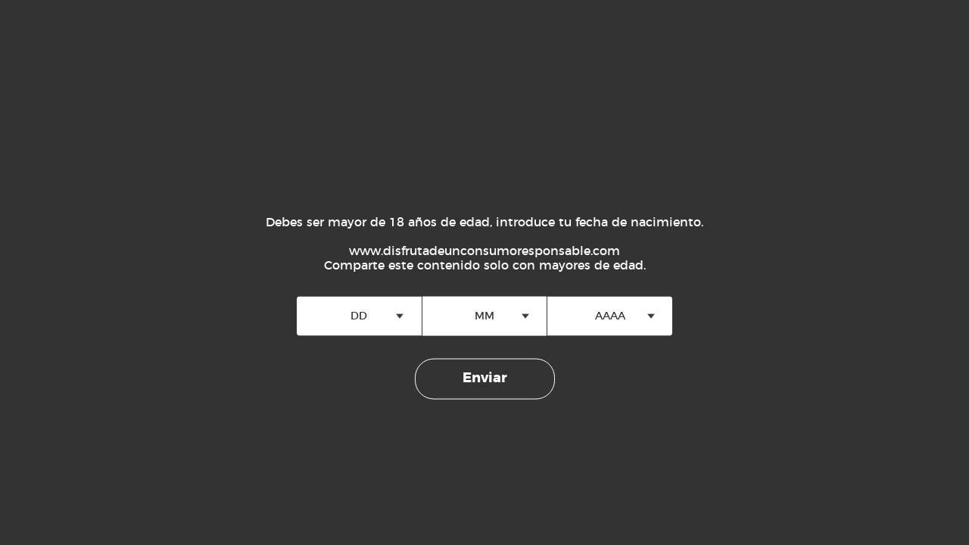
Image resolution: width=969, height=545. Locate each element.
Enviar (485, 378)
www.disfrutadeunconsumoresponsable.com (484, 251)
